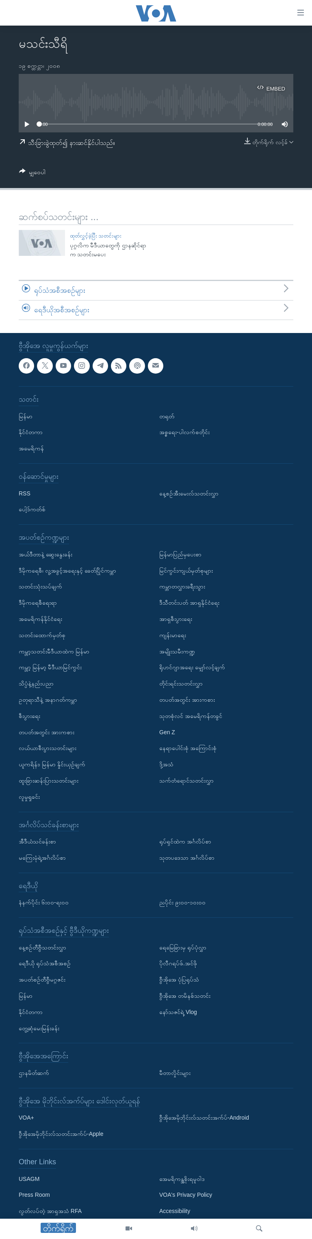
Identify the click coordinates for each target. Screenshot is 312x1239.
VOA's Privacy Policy (185, 1194)
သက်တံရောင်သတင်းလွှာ (186, 780)
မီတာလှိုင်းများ (175, 1073)
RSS (24, 493)
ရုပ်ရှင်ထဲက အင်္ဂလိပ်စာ (185, 841)
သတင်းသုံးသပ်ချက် (40, 586)
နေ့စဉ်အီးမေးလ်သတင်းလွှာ (189, 493)
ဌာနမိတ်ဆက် (34, 1073)
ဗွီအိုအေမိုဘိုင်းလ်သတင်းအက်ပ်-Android (204, 1117)
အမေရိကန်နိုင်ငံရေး (40, 619)
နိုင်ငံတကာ (31, 432)
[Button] (32, 174)
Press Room (34, 1194)
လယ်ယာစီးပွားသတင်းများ (47, 748)
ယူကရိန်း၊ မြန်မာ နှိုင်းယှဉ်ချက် (52, 764)
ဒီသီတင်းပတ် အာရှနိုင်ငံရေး (189, 602)
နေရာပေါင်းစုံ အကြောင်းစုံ (188, 748)
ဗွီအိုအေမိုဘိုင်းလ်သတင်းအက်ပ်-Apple (61, 1134)
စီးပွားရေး (29, 715)
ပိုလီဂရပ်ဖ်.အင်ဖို (178, 963)
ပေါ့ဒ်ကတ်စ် (32, 509)
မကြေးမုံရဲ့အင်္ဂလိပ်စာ (42, 857)
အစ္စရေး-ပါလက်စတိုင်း (184, 432)
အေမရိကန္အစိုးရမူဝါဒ (182, 1178)
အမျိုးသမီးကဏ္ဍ (177, 651)
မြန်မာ (25, 416)
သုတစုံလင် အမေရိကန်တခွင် (190, 715)
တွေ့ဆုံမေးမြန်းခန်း (39, 1028)
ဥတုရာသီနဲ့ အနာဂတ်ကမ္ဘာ (48, 699)
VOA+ (26, 1117)
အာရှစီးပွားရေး (175, 619)
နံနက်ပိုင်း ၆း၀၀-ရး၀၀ (44, 902)
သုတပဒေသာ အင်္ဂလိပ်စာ (186, 857)
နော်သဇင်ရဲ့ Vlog (178, 1012)
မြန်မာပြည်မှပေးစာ (180, 554)
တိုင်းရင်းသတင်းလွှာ (181, 683)
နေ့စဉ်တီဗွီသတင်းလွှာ (42, 947)
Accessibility (174, 1211)
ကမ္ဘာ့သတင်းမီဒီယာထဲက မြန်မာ (54, 651)
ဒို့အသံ (166, 764)
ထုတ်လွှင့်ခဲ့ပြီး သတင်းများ (96, 236)
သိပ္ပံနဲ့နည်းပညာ (36, 683)
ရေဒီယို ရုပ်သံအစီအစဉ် (45, 963)
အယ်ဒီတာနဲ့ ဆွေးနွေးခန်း (45, 554)
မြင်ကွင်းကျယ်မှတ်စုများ (186, 570)
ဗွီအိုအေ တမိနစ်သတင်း (184, 995)
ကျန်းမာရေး (172, 634)
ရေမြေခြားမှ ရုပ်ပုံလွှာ (182, 947)
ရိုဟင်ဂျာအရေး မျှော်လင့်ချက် (192, 667)
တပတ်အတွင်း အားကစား (46, 732)
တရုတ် (166, 416)
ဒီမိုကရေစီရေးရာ (38, 602)
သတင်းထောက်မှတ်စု (42, 634)
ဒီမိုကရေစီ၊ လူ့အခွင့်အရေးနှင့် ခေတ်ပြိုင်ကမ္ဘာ (67, 570)
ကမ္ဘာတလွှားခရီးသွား (182, 586)
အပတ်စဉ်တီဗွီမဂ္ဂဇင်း (42, 979)
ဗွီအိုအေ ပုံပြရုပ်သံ (179, 979)
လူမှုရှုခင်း (29, 796)
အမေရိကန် (31, 448)
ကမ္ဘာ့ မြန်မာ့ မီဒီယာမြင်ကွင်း (50, 667)
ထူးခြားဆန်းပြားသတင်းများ (48, 780)
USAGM (29, 1178)
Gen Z (167, 732)
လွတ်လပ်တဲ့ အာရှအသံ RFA (50, 1211)
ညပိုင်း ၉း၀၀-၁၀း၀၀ (182, 902)
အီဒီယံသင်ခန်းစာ (37, 841)
